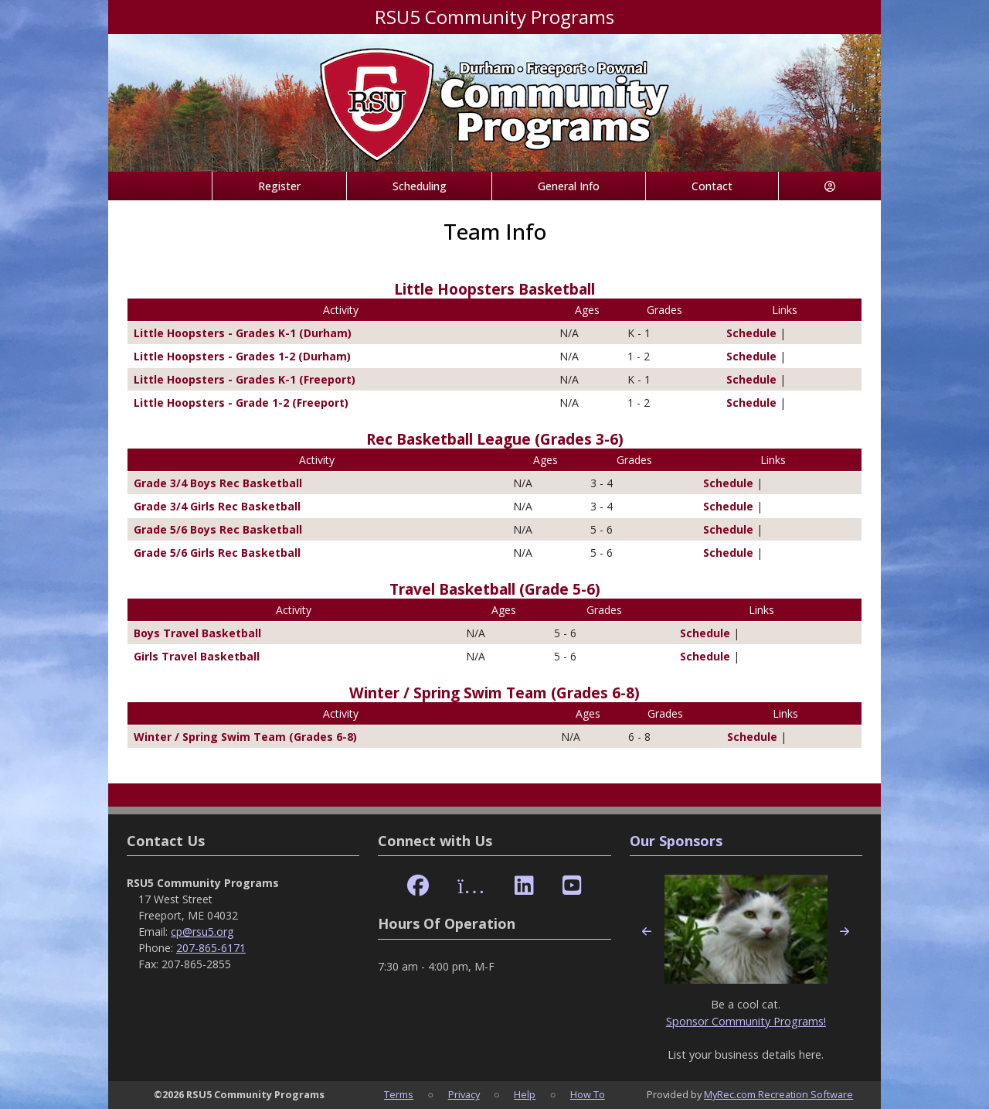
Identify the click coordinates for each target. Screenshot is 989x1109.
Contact (712, 186)
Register (279, 186)
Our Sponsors (676, 840)
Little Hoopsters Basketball (494, 288)
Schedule (745, 333)
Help (524, 1094)
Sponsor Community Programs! (746, 1021)
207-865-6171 (211, 947)
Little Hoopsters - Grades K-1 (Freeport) (244, 379)
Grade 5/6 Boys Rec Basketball (218, 529)
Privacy (464, 1094)
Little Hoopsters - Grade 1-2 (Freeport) (241, 402)
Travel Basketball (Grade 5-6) (494, 588)
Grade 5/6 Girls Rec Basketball (217, 552)
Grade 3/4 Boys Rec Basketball (218, 483)
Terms (398, 1094)
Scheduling (420, 186)
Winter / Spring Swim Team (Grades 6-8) (494, 692)
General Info (569, 186)
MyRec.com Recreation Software (778, 1094)
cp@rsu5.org (202, 931)
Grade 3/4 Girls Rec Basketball (217, 506)
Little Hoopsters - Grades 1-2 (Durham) (242, 356)
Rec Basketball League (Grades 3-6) (495, 438)
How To (587, 1094)
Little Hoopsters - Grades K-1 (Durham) (243, 333)
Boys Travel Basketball (197, 633)
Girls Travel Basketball (197, 656)
